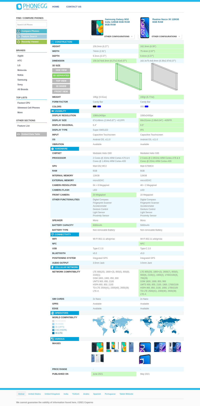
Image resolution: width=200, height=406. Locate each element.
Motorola (22, 70)
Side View (61, 70)
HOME (55, 6)
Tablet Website (126, 394)
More (20, 112)
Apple (20, 56)
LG (18, 65)
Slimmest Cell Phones (28, 107)
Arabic (86, 394)
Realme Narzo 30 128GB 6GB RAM (165, 20)
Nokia (20, 75)
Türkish (75, 394)
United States (34, 394)
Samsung (22, 80)
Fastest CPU (23, 103)
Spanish (97, 394)
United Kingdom (52, 394)
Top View (61, 81)
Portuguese (110, 394)
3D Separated (61, 75)
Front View (61, 91)
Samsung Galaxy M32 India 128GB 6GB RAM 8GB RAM (117, 22)
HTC (19, 60)
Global (21, 394)
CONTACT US (73, 6)
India (66, 394)
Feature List (23, 126)
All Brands (22, 89)
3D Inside (61, 86)
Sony (20, 84)
